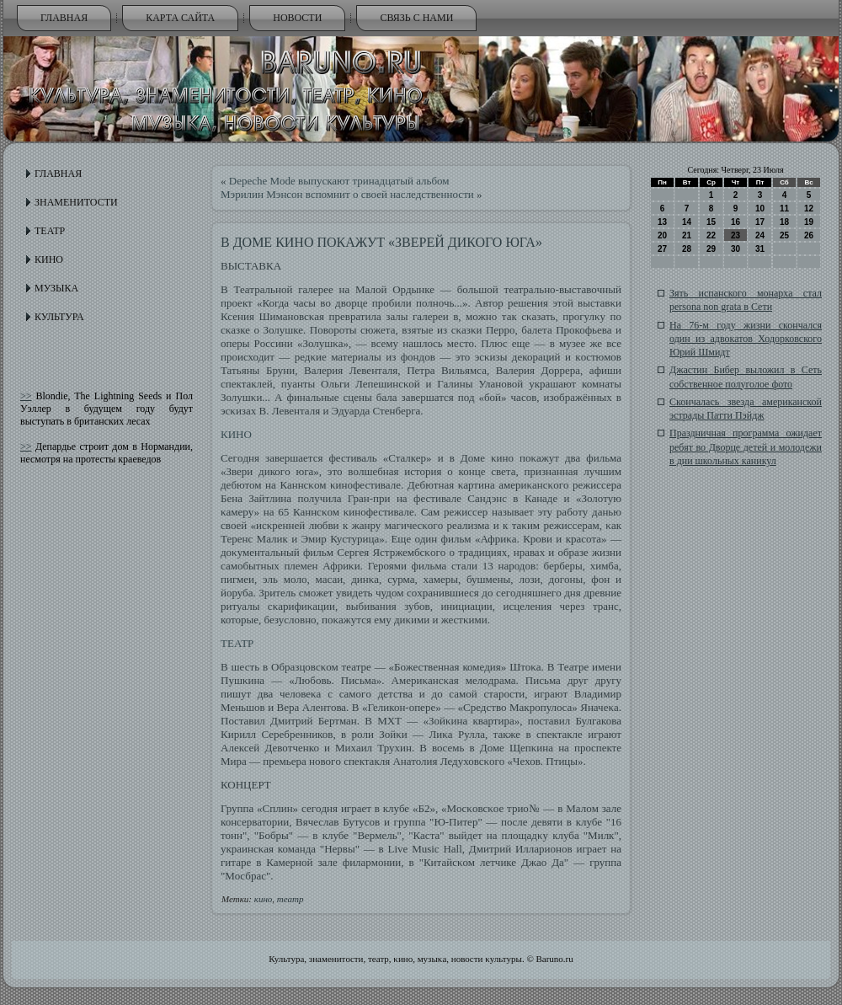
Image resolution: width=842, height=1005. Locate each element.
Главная (64, 18)
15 (711, 222)
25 (784, 235)
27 (662, 249)
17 (760, 222)
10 (760, 208)
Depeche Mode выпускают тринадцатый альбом (339, 180)
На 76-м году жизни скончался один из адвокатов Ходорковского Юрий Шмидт (745, 339)
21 (686, 235)
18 (784, 222)
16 (735, 222)
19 (808, 222)
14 (686, 222)
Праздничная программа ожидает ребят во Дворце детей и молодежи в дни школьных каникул (745, 447)
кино (263, 899)
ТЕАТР (237, 643)
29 (711, 249)
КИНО (236, 434)
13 (662, 222)
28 (686, 249)
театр (290, 899)
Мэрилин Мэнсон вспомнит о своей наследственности (347, 194)
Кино (49, 259)
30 (735, 249)
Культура (59, 317)
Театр (50, 231)
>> (26, 396)
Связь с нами (416, 18)
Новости (297, 18)
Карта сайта (180, 18)
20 (662, 235)
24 (760, 235)
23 (735, 235)
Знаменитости (76, 202)
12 (808, 208)
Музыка (56, 288)
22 (711, 235)
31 (760, 249)
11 (784, 208)
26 (808, 235)
